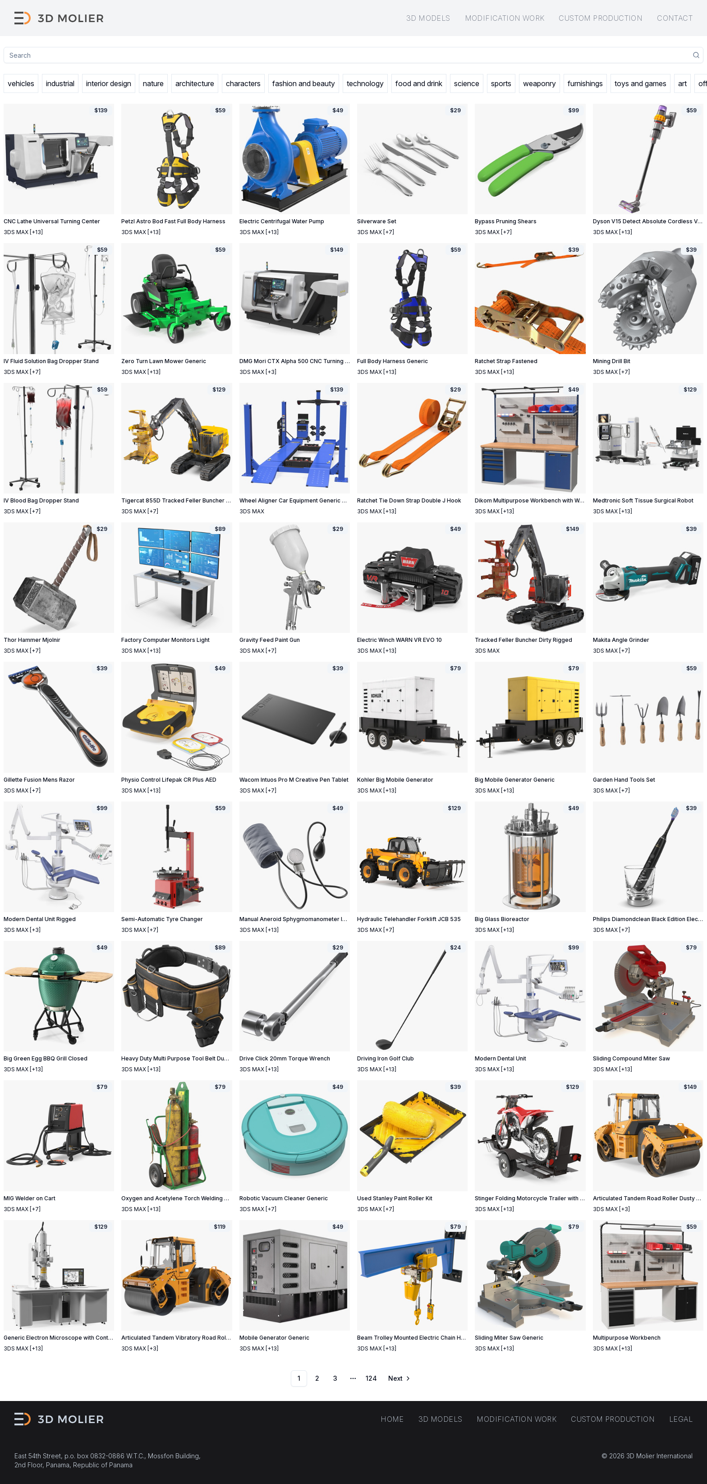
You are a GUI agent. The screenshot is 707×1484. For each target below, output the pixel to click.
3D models (428, 18)
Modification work (505, 18)
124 (371, 1378)
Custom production (601, 18)
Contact (675, 18)
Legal (681, 1419)
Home (392, 1419)
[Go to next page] (398, 1378)
